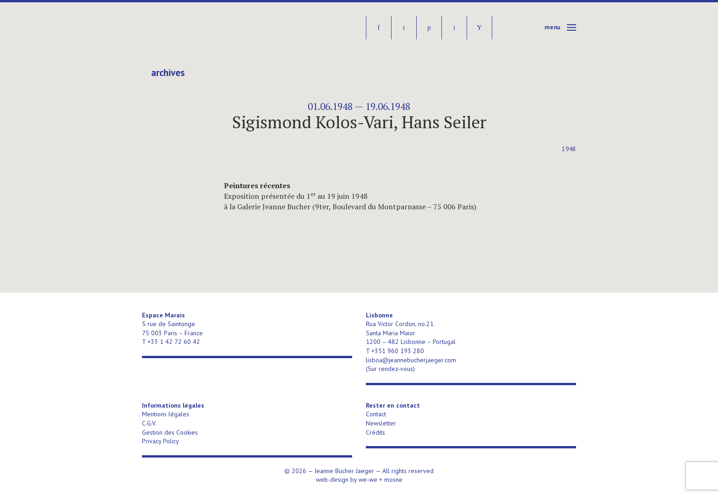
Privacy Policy (160, 441)
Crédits (375, 432)
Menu (552, 27)
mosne (393, 479)
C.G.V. (149, 423)
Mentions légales (165, 414)
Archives (168, 73)
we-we (368, 479)
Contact (376, 414)
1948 (569, 149)
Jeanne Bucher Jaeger (212, 27)
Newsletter (381, 423)
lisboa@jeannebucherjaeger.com (411, 360)
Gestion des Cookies (170, 432)
